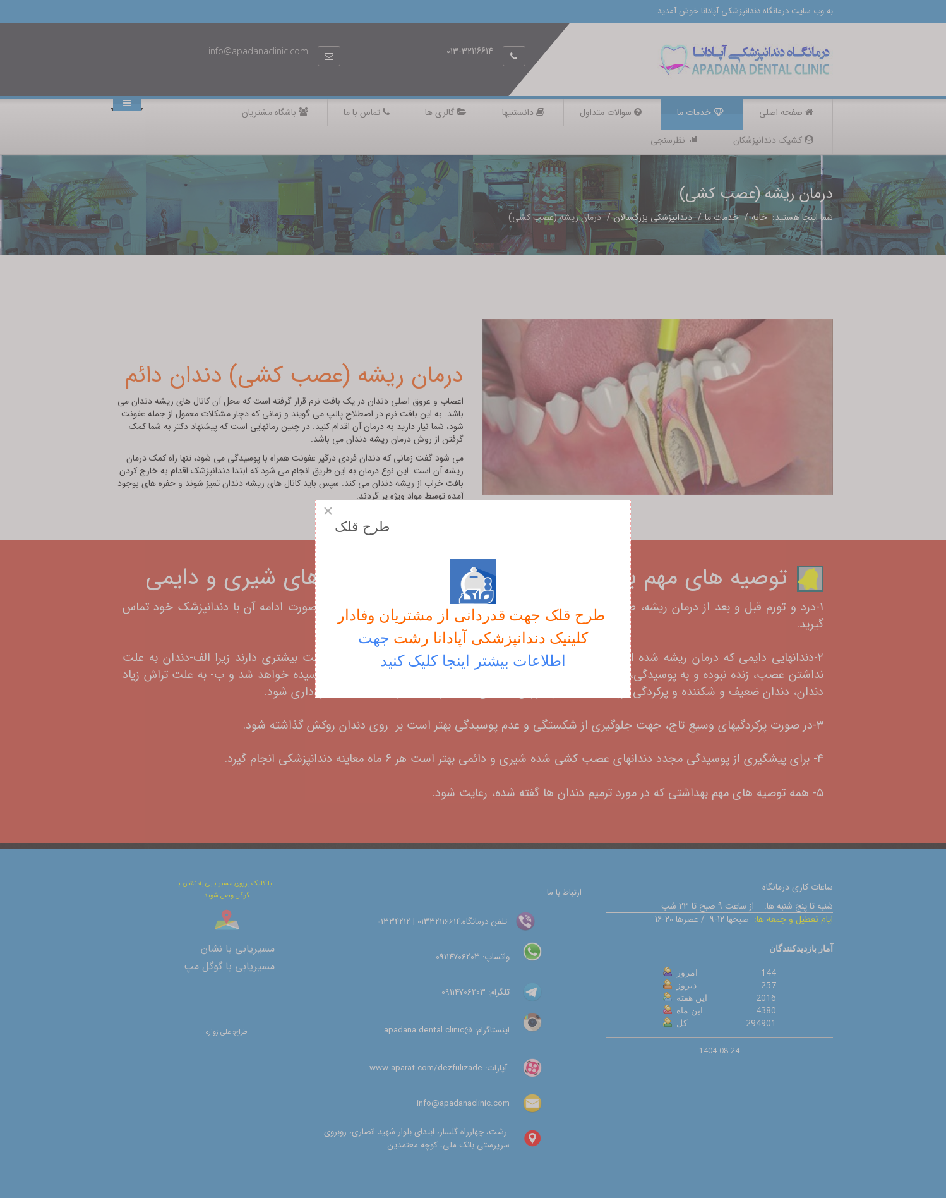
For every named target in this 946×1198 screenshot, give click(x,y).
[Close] (328, 511)
